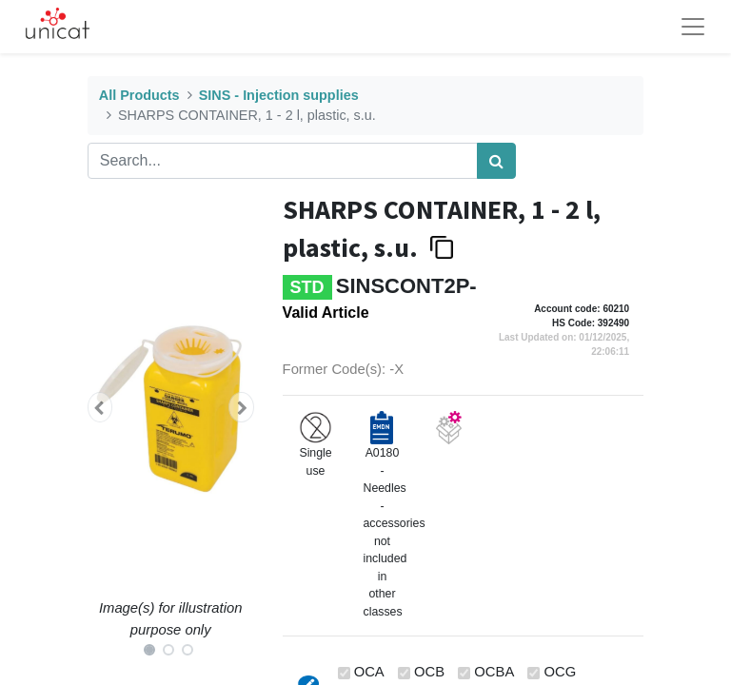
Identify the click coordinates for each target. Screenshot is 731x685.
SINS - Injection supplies (279, 95)
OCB (429, 671)
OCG (560, 671)
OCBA (494, 671)
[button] (100, 407)
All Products (139, 95)
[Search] (496, 161)
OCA (369, 671)
